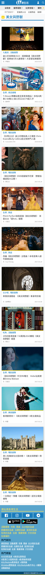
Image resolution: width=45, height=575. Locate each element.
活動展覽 (5, 526)
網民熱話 (5, 543)
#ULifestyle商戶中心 (26, 565)
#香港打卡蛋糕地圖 (9, 559)
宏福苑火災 (21, 12)
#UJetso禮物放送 (8, 565)
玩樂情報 (29, 7)
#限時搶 (23, 562)
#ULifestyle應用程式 (10, 562)
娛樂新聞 (41, 12)
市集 (13, 526)
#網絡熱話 (5, 567)
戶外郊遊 (32, 532)
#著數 (38, 565)
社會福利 (5, 535)
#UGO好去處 (6, 556)
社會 (15, 532)
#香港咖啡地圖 (25, 559)
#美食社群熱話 (19, 556)
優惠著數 (17, 7)
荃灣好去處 (32, 529)
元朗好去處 (20, 529)
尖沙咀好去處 (28, 526)
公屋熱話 (31, 12)
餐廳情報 (22, 532)
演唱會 (7, 7)
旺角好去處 (6, 532)
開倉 (18, 526)
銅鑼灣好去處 (7, 529)
